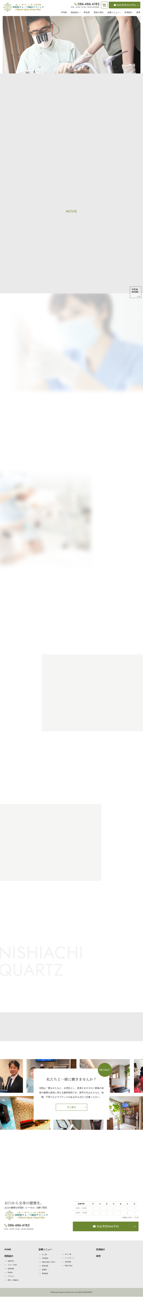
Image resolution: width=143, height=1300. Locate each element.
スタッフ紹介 (12, 1268)
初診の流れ (99, 12)
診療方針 (11, 1264)
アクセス (11, 1279)
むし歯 (44, 1258)
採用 (138, 12)
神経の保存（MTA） (49, 1265)
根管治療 (45, 1269)
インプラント (69, 1261)
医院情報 (11, 1272)
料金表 (87, 12)
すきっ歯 (68, 1257)
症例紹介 (128, 12)
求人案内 (71, 1110)
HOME (64, 12)
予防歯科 (45, 1261)
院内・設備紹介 (13, 1283)
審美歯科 (45, 1277)
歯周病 (44, 1273)
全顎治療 (68, 1265)
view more (135, 291)
